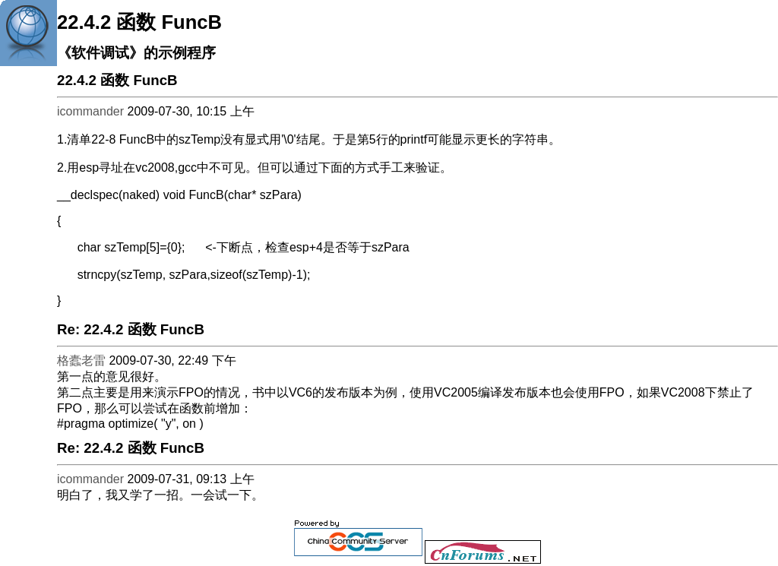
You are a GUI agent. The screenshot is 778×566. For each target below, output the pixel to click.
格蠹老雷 (81, 360)
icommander (90, 111)
